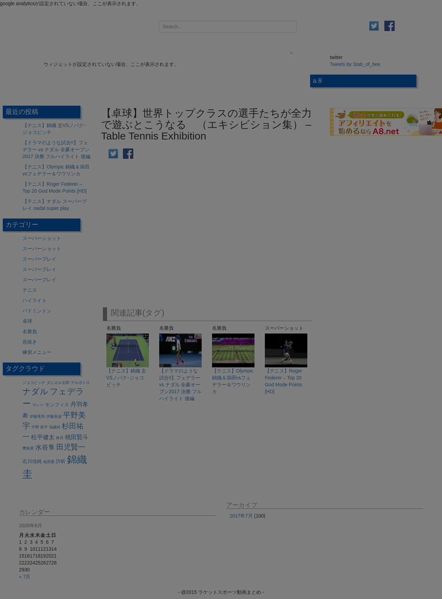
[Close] (291, 53)
